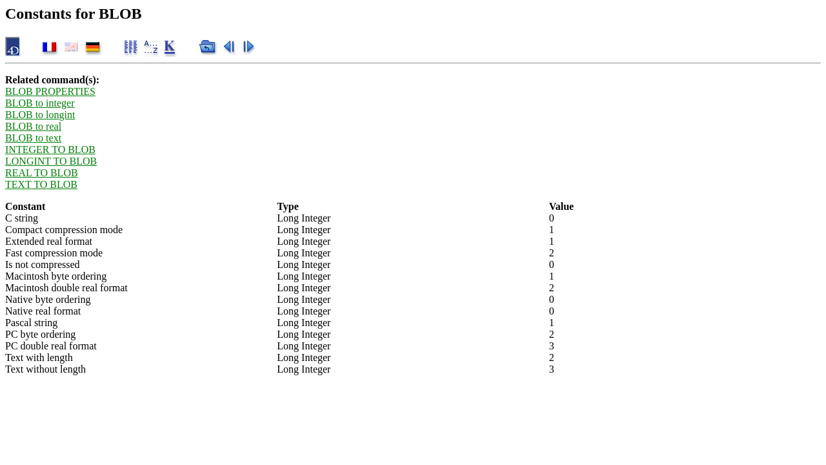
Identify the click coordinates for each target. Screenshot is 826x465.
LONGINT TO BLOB (51, 161)
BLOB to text (33, 137)
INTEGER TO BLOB (50, 149)
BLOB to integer (40, 103)
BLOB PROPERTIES (50, 91)
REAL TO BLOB (41, 172)
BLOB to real (33, 126)
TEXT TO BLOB (41, 184)
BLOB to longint (40, 114)
